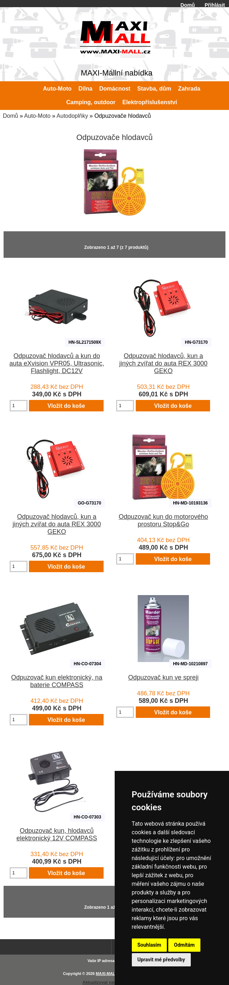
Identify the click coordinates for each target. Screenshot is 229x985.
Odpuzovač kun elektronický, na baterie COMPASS (56, 681)
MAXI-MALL (107, 973)
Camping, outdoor (91, 102)
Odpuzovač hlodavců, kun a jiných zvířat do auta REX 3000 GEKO (163, 363)
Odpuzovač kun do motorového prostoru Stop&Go (163, 520)
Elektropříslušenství (150, 102)
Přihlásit (215, 5)
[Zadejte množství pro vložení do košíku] (19, 405)
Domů (187, 5)
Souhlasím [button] (149, 945)
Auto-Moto (37, 116)
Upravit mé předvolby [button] (161, 959)
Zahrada (189, 89)
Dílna (85, 89)
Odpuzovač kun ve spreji (163, 677)
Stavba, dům (154, 89)
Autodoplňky (72, 116)
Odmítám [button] (184, 945)
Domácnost (114, 89)
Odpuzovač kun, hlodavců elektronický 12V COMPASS (56, 834)
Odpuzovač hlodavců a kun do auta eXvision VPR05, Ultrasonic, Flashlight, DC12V (56, 363)
